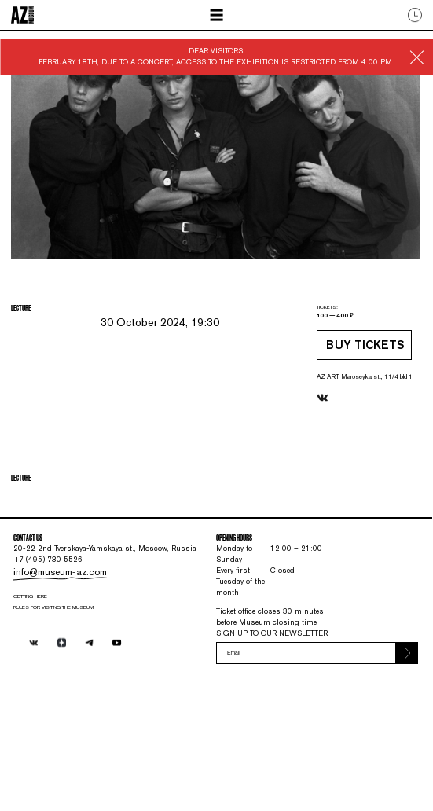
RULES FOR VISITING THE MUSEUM (72, 719)
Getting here (42, 705)
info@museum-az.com (64, 676)
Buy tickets (332, 378)
